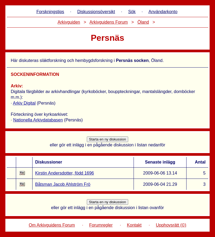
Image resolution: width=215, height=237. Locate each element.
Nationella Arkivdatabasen (38, 120)
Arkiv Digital (24, 103)
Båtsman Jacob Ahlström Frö (62, 184)
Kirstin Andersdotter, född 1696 (64, 173)
